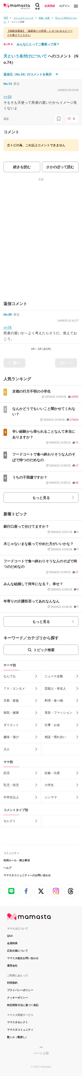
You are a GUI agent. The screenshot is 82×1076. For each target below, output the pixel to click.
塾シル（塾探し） (17, 1037)
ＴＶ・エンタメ (14, 688)
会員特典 (12, 943)
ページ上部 (41, 1053)
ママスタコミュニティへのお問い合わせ (27, 875)
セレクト (9, 821)
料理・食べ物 (54, 700)
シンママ (51, 797)
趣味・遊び (11, 737)
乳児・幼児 (11, 785)
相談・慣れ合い (55, 737)
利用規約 (12, 982)
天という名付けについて (25, 56)
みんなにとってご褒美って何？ (38, 44)
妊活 (6, 773)
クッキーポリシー (17, 997)
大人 (6, 749)
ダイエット (11, 725)
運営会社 (12, 965)
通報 (6, 118)
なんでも (9, 676)
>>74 (7, 327)
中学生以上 (11, 797)
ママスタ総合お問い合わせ (22, 958)
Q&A (10, 936)
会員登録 (49, 5)
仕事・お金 (52, 725)
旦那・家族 (11, 700)
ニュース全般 (54, 676)
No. (7, 84)
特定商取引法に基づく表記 (22, 1005)
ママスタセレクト (17, 1022)
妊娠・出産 (52, 773)
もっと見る (41, 498)
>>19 (7, 97)
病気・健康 (11, 712)
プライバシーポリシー (20, 990)
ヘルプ (7, 868)
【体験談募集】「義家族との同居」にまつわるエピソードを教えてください (40, 33)
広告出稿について (17, 950)
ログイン (64, 5)
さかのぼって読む (60, 167)
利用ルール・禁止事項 (16, 860)
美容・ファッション (58, 712)
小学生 (49, 785)
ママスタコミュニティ (20, 1029)
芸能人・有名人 (55, 688)
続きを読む (22, 167)
